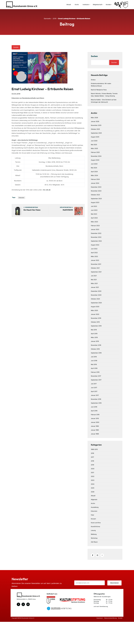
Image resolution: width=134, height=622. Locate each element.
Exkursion (21, 198)
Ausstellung (94, 507)
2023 (92, 480)
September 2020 (96, 303)
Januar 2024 (95, 183)
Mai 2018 (94, 364)
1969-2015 (94, 449)
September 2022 (96, 241)
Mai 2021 (94, 279)
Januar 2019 (95, 341)
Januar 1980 (95, 430)
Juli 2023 (94, 206)
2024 (92, 484)
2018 (92, 461)
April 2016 (94, 411)
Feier (92, 515)
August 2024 (95, 160)
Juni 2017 (94, 387)
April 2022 (94, 252)
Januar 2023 (95, 229)
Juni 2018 (94, 360)
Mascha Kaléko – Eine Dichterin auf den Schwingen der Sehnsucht (103, 101)
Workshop (94, 538)
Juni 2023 (94, 210)
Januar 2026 (95, 121)
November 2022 (96, 237)
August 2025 (95, 137)
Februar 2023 (95, 225)
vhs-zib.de (47, 190)
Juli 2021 (94, 276)
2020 (92, 469)
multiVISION (68, 210)
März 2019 (94, 337)
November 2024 (96, 156)
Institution (83, 4)
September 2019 (96, 326)
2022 (92, 476)
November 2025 (96, 125)
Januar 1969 (95, 434)
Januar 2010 (95, 418)
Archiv (74, 4)
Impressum (99, 618)
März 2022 (94, 256)
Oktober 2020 (95, 299)
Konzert (93, 519)
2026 (92, 492)
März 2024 (94, 175)
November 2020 (96, 295)
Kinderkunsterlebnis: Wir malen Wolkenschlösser (101, 85)
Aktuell (66, 4)
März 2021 (94, 283)
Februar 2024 (95, 179)
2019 (54, 18)
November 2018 (96, 345)
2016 (92, 453)
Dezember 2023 (96, 187)
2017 (92, 457)
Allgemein (94, 499)
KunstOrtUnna (95, 526)
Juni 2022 (94, 249)
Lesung (93, 530)
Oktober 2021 (95, 268)
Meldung (94, 534)
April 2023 (94, 218)
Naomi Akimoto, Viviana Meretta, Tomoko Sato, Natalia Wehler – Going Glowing (104, 95)
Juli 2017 (94, 384)
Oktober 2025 (95, 129)
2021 (92, 472)
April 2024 (94, 171)
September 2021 (96, 272)
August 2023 (95, 202)
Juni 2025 (94, 141)
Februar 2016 (95, 414)
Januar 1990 (95, 426)
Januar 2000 (95, 422)
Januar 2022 (95, 260)
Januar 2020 (95, 314)
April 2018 (94, 368)
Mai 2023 (94, 214)
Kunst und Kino (96, 523)
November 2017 (96, 376)
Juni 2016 (94, 407)
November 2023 (96, 191)
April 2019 (94, 333)
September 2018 (96, 353)
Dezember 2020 (96, 291)
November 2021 (96, 264)
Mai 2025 (94, 144)
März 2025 (94, 148)
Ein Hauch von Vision (32, 210)
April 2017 (94, 391)
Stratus (93, 80)
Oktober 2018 (95, 349)
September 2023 (96, 198)
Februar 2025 (95, 152)
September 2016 (96, 403)
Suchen (94, 56)
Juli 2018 (94, 357)
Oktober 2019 (95, 322)
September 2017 (96, 380)
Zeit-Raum (94, 542)
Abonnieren (114, 583)
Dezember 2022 (96, 233)
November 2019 (96, 318)
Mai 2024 (94, 168)
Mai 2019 (94, 330)
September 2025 (96, 133)
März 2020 (94, 310)
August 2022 (95, 245)
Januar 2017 (95, 395)
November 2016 (96, 399)
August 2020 (95, 306)
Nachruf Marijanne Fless (99, 90)
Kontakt (106, 4)
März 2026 (94, 117)
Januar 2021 (95, 287)
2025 (92, 488)
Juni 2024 (94, 164)
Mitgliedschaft (95, 4)
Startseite (47, 18)
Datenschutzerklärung (110, 618)
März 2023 (94, 222)
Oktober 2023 (95, 195)
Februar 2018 (95, 372)
